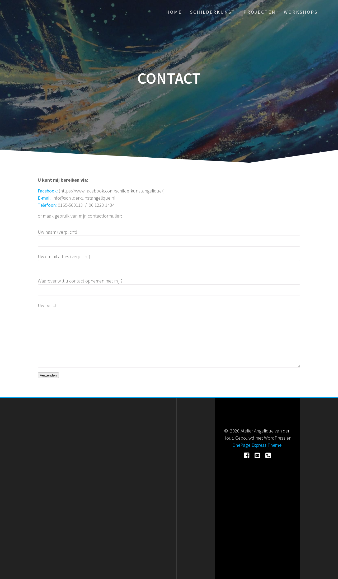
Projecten (259, 12)
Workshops (301, 12)
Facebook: (48, 191)
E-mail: (45, 198)
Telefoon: (48, 205)
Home (174, 12)
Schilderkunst (212, 12)
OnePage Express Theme (256, 445)
